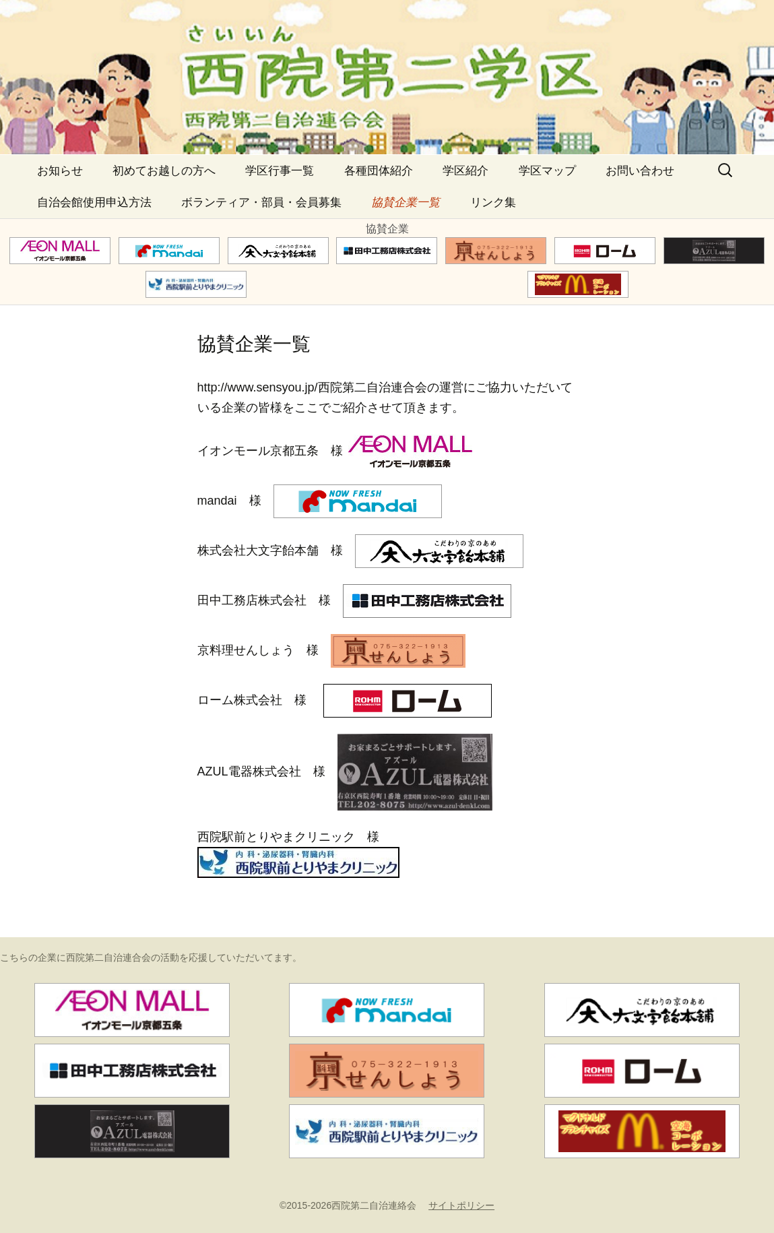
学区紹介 (465, 170)
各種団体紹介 (378, 170)
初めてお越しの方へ (164, 170)
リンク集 (493, 202)
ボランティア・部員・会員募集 (261, 202)
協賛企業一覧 (405, 202)
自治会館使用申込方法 (94, 202)
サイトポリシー (461, 1205)
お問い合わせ (640, 170)
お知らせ (60, 170)
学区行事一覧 (279, 170)
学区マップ (547, 170)
